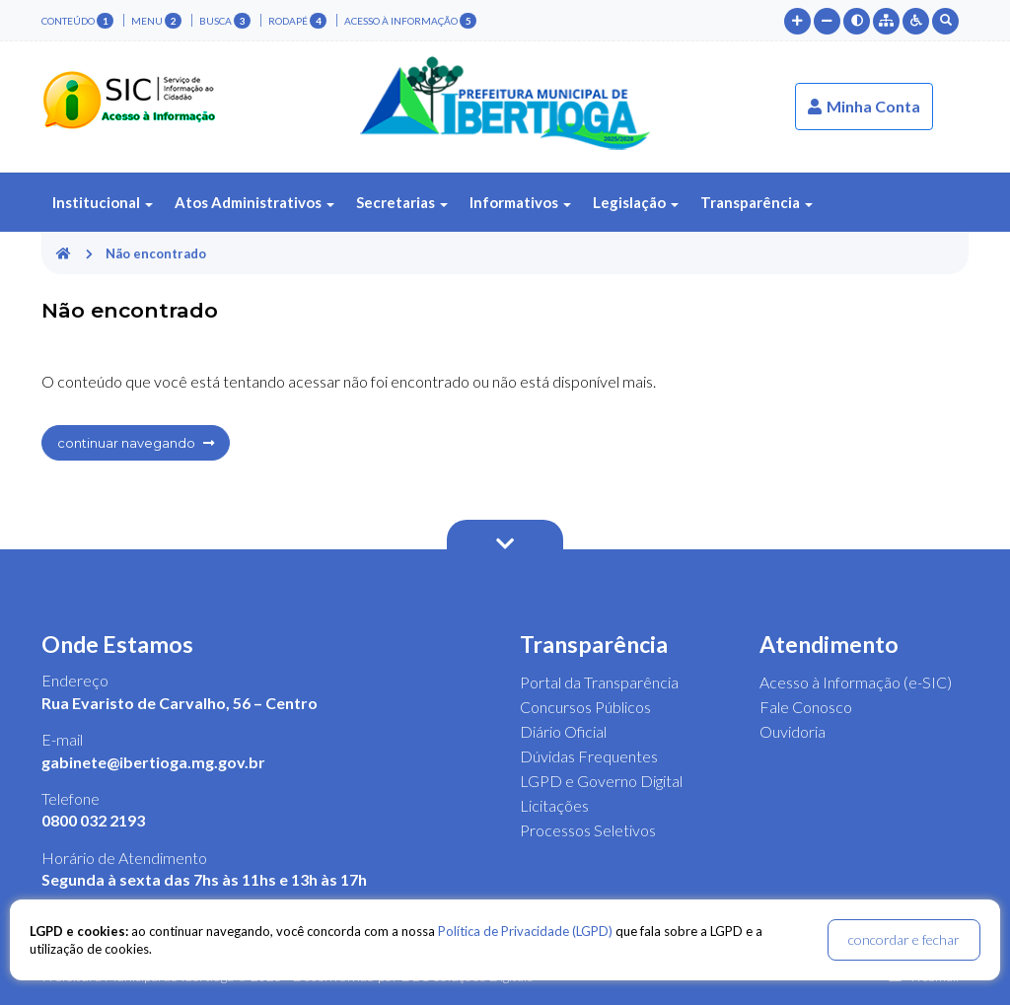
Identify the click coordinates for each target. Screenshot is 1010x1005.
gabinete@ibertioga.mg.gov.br (153, 762)
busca (225, 21)
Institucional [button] (102, 202)
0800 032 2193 (93, 820)
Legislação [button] (636, 202)
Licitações (554, 805)
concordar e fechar (904, 939)
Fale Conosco (805, 706)
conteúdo (77, 21)
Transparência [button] (756, 202)
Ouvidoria (792, 731)
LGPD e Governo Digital (601, 780)
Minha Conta (864, 106)
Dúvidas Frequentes (589, 756)
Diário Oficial (563, 731)
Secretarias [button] (402, 202)
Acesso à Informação (410, 21)
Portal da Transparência (599, 682)
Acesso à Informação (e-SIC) (855, 682)
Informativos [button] (520, 202)
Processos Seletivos (588, 830)
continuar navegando (135, 443)
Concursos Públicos (585, 706)
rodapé (297, 21)
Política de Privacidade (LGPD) (525, 931)
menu (156, 21)
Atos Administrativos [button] (254, 202)
